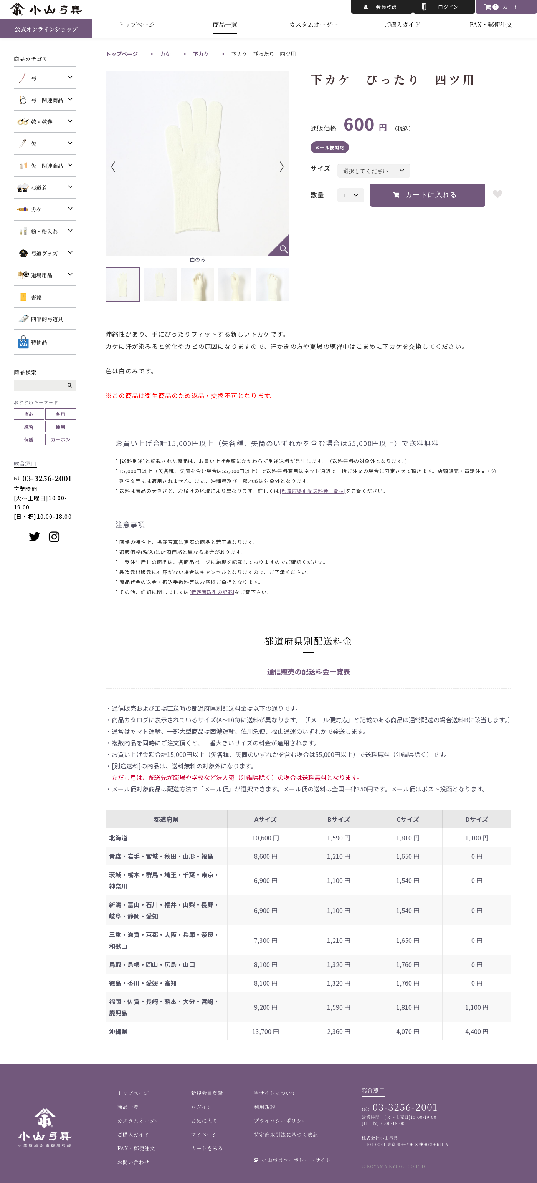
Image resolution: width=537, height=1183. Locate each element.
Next (270, 166)
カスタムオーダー (313, 24)
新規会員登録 (207, 1093)
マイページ (204, 1134)
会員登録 (386, 6)
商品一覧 (225, 24)
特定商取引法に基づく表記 (286, 1134)
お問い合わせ (133, 1162)
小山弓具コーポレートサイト (296, 1159)
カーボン (61, 439)
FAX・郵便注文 (490, 24)
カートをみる (207, 1148)
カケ (165, 54)
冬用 (61, 414)
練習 (29, 426)
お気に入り (204, 1120)
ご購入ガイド (402, 24)
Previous (125, 166)
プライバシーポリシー (280, 1120)
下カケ (201, 54)
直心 (29, 414)
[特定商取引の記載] (212, 592)
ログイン (448, 6)
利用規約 (264, 1106)
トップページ (136, 24)
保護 (29, 439)
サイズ (320, 168)
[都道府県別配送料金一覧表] (312, 490)
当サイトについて (275, 1093)
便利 (61, 426)
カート (510, 6)
